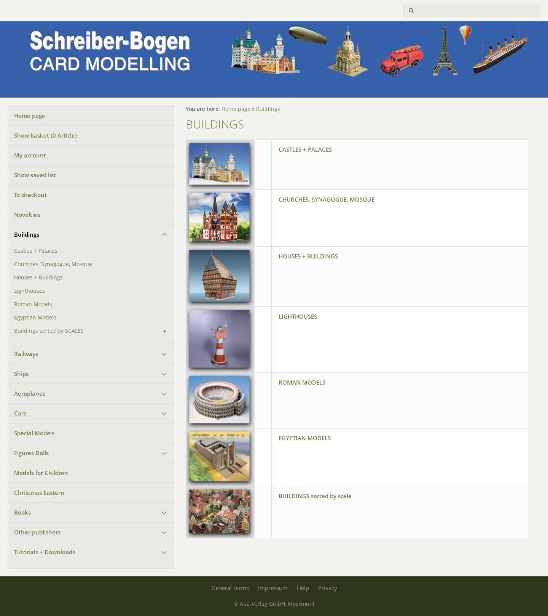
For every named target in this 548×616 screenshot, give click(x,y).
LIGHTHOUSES (298, 316)
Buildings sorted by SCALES (49, 330)
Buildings (26, 234)
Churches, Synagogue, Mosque (53, 264)
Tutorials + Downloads (44, 552)
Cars (20, 413)
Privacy (327, 588)
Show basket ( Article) (45, 135)
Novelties (27, 214)
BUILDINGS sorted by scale (315, 496)
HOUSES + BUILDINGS (308, 256)
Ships (21, 373)
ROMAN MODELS (302, 382)
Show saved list (35, 175)
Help (303, 588)
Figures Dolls (31, 453)
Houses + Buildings (38, 277)
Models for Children (41, 472)
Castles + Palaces (35, 250)
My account (30, 155)
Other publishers (37, 532)
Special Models (34, 433)
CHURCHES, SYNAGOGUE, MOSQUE (326, 199)
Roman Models (33, 304)
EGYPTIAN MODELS (305, 438)
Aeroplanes (29, 393)
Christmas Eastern (39, 492)
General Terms (230, 588)
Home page (29, 115)
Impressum (273, 588)
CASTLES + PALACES (305, 149)
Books (22, 512)
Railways (26, 354)
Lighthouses (29, 290)
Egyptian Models (35, 317)
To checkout (30, 195)
